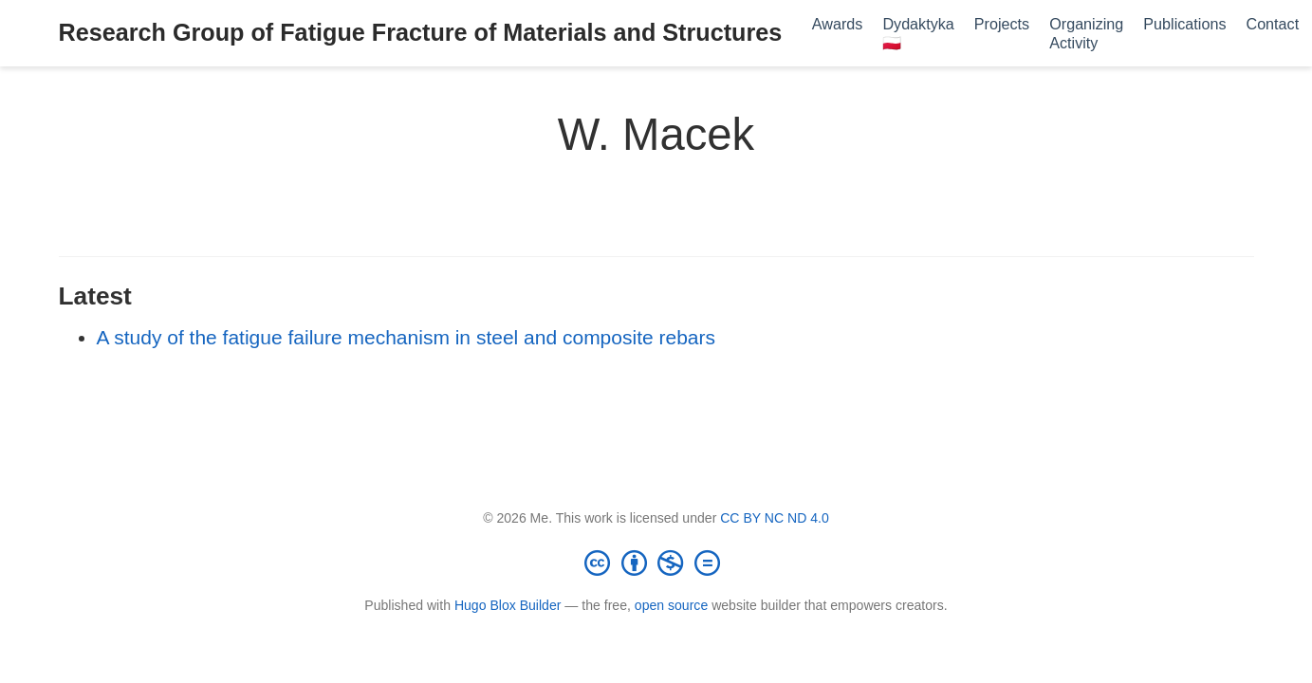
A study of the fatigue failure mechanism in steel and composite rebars (406, 337)
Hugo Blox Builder (508, 605)
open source (671, 605)
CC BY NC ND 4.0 (774, 518)
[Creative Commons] (656, 562)
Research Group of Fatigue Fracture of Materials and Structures (421, 32)
